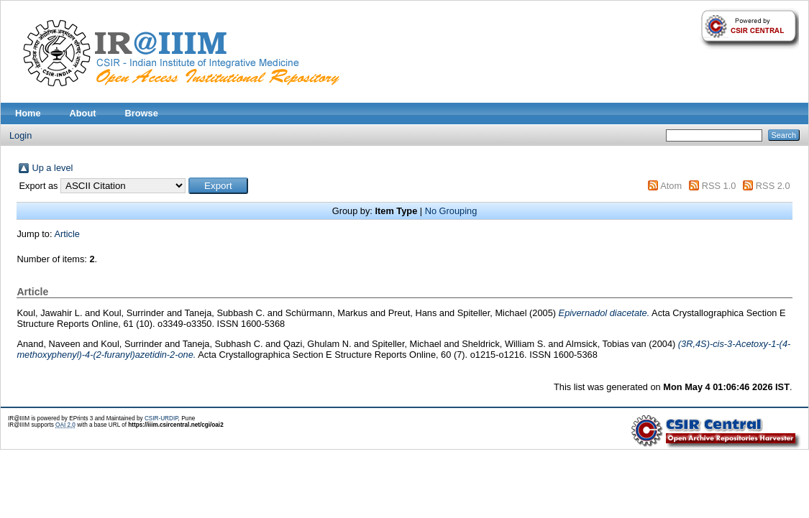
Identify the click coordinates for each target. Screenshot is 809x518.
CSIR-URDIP (161, 418)
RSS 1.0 (719, 185)
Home (28, 113)
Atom (671, 185)
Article (67, 233)
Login (20, 135)
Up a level (52, 167)
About (83, 113)
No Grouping (451, 210)
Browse (141, 113)
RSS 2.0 (773, 185)
